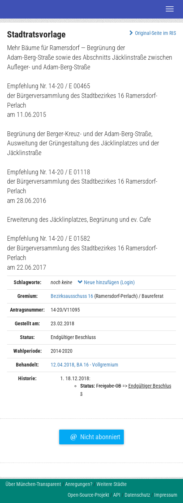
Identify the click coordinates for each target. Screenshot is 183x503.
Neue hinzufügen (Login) (106, 282)
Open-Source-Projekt (88, 495)
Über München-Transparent (33, 484)
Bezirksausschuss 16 (72, 296)
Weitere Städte (111, 484)
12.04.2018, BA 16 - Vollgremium (84, 365)
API (117, 495)
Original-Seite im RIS (152, 33)
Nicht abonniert (95, 436)
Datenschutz (137, 495)
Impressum (165, 495)
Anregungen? (78, 484)
